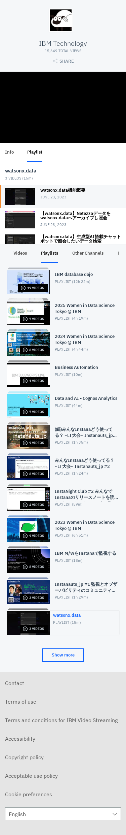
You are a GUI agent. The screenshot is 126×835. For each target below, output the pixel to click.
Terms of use (20, 701)
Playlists (49, 253)
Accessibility (20, 738)
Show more (63, 655)
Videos (20, 253)
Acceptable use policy (31, 775)
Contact (14, 683)
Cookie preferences (28, 794)
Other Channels (87, 253)
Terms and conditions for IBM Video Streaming (61, 720)
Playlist (34, 152)
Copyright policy (24, 757)
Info (9, 152)
